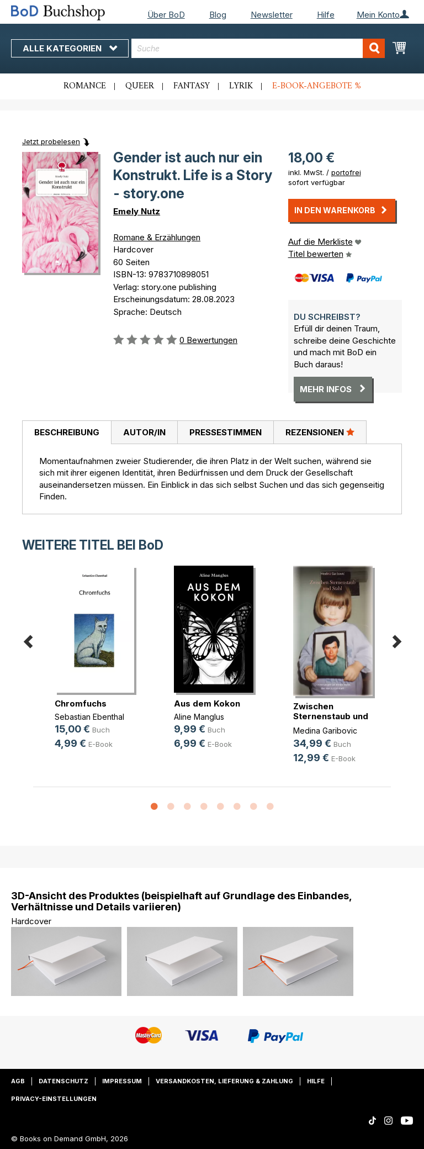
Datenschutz (63, 1081)
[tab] (66, 432)
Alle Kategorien (70, 48)
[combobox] (258, 48)
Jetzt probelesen (51, 141)
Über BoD (166, 14)
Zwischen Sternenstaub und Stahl (330, 716)
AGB (18, 1081)
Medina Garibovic (325, 730)
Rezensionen (319, 432)
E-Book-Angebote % (316, 86)
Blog (217, 14)
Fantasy (191, 86)
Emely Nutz (136, 211)
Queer (139, 86)
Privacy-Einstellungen (54, 1099)
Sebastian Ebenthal (89, 716)
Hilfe (326, 14)
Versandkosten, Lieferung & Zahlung (224, 1081)
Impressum (122, 1081)
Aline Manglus (199, 716)
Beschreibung (66, 432)
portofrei (346, 172)
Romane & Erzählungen (156, 237)
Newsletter (272, 14)
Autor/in (144, 432)
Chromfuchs (81, 703)
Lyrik (241, 86)
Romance (84, 86)
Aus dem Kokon (207, 703)
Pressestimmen (225, 432)
